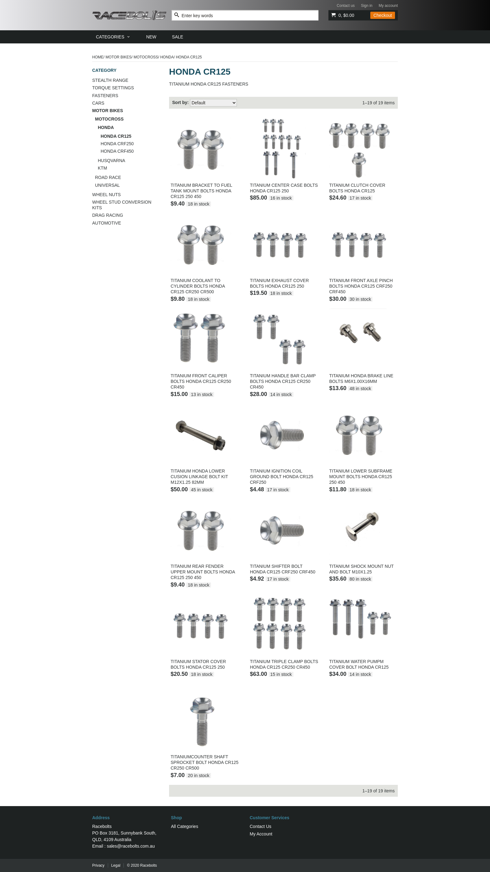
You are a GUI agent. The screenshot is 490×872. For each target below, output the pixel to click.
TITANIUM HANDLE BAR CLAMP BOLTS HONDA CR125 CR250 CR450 (283, 381)
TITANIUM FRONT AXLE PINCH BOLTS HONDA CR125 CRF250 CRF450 (360, 286)
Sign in (366, 5)
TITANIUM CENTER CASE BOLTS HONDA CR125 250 (284, 188)
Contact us (346, 5)
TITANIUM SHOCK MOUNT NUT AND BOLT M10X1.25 (361, 569)
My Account (261, 833)
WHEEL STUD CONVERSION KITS (121, 205)
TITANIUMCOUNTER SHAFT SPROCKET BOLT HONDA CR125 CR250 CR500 (204, 762)
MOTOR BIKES (119, 57)
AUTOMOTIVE (106, 222)
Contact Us (260, 826)
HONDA (167, 57)
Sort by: (180, 102)
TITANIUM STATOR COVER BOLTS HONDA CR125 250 (198, 664)
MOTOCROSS (146, 57)
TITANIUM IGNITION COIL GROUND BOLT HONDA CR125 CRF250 (281, 476)
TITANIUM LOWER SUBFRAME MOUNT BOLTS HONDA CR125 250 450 (360, 476)
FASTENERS (105, 95)
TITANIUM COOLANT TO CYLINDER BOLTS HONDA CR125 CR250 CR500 (198, 286)
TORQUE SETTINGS (113, 87)
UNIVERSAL (107, 185)
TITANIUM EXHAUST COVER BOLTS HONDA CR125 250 (279, 283)
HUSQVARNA (111, 160)
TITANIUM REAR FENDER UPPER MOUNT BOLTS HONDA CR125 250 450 (203, 572)
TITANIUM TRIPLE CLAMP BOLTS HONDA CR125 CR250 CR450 (284, 664)
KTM (102, 168)
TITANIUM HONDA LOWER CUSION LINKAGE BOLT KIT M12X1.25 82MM (199, 476)
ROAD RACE (108, 177)
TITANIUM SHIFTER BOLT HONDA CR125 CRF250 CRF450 (282, 569)
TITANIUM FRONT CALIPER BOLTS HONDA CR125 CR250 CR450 (201, 381)
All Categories (184, 826)
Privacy (98, 865)
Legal (115, 865)
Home (97, 57)
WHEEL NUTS (106, 194)
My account (388, 5)
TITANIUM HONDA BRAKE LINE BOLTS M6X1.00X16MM (361, 378)
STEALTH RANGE (110, 80)
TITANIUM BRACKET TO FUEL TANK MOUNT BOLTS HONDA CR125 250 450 (201, 191)
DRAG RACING (107, 215)
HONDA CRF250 (117, 143)
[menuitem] (113, 36)
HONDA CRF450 (117, 151)
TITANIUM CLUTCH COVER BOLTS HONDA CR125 (357, 188)
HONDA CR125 (116, 136)
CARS (98, 103)
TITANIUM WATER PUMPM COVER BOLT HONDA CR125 (358, 664)
